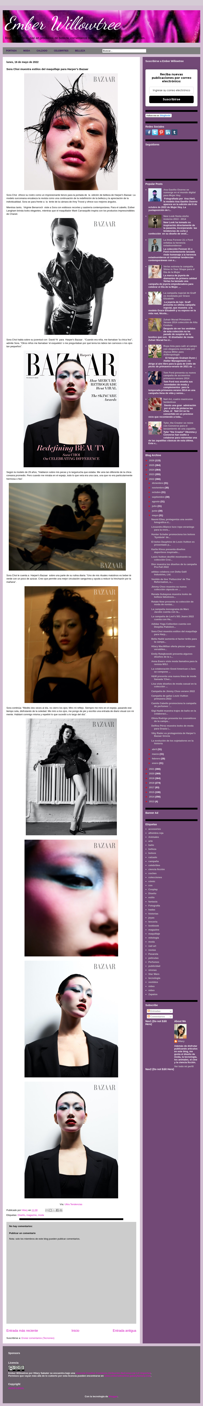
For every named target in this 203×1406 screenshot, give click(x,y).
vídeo (151, 990)
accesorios (154, 829)
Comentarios (156, 1016)
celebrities (154, 865)
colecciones (155, 877)
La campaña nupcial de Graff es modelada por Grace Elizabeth (179, 296)
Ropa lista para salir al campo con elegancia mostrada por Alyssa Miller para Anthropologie (180, 350)
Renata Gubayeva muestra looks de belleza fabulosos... (171, 595)
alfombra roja (155, 833)
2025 (152, 465)
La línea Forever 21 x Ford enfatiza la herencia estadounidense (178, 242)
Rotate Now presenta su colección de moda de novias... (172, 603)
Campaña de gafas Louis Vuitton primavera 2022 (169, 697)
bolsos (152, 853)
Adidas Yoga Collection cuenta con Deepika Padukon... (171, 625)
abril (155, 749)
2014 (152, 796)
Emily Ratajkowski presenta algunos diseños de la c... (171, 655)
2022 (152, 479)
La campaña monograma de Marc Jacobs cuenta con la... (170, 610)
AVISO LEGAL (16, 1388)
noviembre (158, 487)
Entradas (154, 1011)
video (151, 986)
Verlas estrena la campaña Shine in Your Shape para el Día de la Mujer (179, 269)
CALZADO (42, 50)
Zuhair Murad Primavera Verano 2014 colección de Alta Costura (180, 322)
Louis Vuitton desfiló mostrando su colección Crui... (171, 558)
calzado (152, 857)
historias (153, 913)
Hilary (181, 1041)
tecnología (154, 978)
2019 (152, 778)
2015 (152, 792)
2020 (152, 773)
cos (150, 885)
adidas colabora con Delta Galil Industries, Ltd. (169, 573)
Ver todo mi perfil (184, 1066)
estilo (151, 897)
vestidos (153, 982)
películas (153, 958)
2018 (152, 782)
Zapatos (152, 994)
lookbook (153, 925)
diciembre (158, 483)
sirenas (152, 970)
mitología (153, 937)
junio (155, 510)
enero (155, 763)
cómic (151, 881)
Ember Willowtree (62, 23)
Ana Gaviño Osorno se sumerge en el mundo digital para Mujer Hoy (179, 192)
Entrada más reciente (22, 1330)
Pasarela (153, 954)
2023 (152, 474)
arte (150, 841)
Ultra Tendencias (74, 1204)
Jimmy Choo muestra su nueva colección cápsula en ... (168, 588)
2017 (152, 787)
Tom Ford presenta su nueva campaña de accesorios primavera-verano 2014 (179, 375)
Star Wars (153, 974)
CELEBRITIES (61, 50)
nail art (152, 946)
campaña (153, 861)
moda (41, 1215)
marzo (156, 754)
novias (152, 950)
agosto (156, 501)
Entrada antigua (124, 1330)
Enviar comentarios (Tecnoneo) (37, 1338)
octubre (156, 492)
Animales (153, 837)
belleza (152, 849)
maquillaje (154, 933)
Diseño (21, 1215)
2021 (152, 769)
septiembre (158, 497)
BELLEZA (80, 50)
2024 (152, 469)
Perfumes (153, 962)
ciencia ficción (156, 869)
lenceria (152, 921)
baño (151, 845)
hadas (151, 909)
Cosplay (153, 889)
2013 (152, 801)
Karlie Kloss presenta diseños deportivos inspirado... (168, 551)
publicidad (154, 966)
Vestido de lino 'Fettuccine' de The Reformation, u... (170, 580)
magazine (31, 1215)
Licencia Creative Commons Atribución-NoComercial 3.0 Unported (113, 1373)
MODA (26, 50)
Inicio (75, 1330)
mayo (155, 515)
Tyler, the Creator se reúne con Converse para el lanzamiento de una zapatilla (179, 425)
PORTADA (11, 50)
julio (154, 506)
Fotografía (154, 905)
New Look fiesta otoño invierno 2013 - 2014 (176, 217)
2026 (152, 460)
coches (152, 873)
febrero (156, 758)
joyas (151, 917)
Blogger (113, 1396)
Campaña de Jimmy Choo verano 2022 (173, 691)
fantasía (152, 901)
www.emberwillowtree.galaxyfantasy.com (127, 1375)
